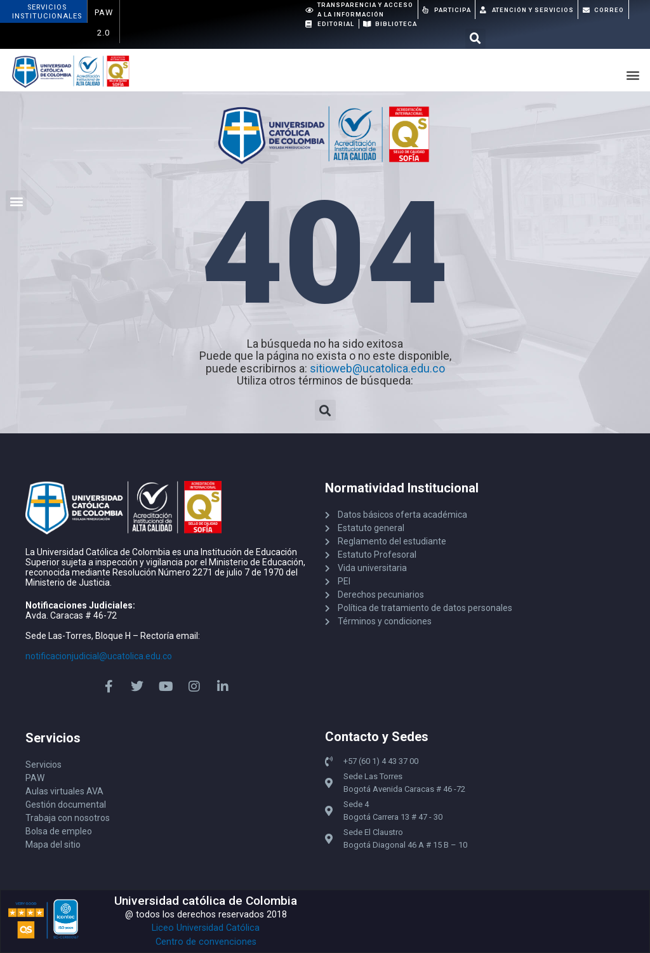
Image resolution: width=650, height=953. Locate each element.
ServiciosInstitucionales (47, 11)
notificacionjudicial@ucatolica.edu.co (98, 656)
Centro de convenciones (206, 942)
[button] (475, 39)
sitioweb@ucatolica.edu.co (377, 368)
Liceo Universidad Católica (206, 928)
